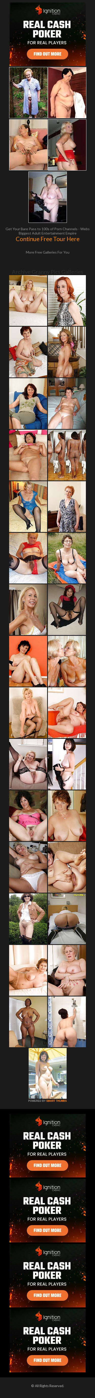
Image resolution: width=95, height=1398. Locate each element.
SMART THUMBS (56, 1101)
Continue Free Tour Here (48, 238)
